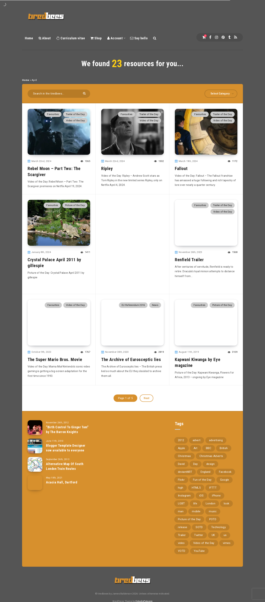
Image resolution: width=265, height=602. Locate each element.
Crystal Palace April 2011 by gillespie (54, 262)
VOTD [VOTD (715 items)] (181, 551)
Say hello (139, 38)
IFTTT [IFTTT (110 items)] (213, 487)
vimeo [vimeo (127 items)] (227, 543)
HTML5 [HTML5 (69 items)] (196, 487)
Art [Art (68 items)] (195, 448)
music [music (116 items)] (213, 511)
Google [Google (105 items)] (224, 479)
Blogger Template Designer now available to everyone (65, 448)
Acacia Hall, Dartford (61, 482)
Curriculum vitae (70, 38)
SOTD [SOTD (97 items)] (199, 527)
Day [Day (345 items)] (195, 464)
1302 (159, 161)
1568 (232, 252)
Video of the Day (75, 120)
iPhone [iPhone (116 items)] (216, 495)
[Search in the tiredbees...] (59, 94)
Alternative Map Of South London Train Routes (64, 466)
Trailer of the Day (75, 114)
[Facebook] (210, 37)
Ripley (107, 168)
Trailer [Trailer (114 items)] (182, 535)
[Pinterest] (223, 37)
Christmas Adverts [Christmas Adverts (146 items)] (211, 456)
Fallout (181, 168)
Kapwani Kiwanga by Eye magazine (197, 362)
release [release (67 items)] (182, 527)
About (44, 38)
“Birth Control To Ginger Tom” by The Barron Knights (67, 429)
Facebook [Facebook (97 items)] (225, 472)
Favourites (53, 114)
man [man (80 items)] (180, 511)
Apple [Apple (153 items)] (181, 448)
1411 (85, 252)
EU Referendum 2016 (133, 305)
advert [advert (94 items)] (197, 440)
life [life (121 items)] (195, 503)
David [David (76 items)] (181, 464)
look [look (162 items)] (226, 503)
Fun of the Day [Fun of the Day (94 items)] (202, 479)
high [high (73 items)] (180, 487)
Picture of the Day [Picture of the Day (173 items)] (189, 519)
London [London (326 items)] (210, 503)
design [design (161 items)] (210, 464)
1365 (85, 161)
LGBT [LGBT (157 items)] (181, 503)
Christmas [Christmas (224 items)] (184, 456)
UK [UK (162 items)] (213, 535)
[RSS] (235, 37)
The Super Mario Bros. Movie (55, 359)
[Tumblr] (229, 37)
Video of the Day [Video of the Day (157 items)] (203, 543)
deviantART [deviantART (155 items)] (185, 472)
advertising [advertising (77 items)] (216, 440)
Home (29, 38)
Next (146, 398)
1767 (85, 352)
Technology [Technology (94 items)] (218, 527)
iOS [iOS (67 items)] (201, 495)
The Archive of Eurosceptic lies (131, 359)
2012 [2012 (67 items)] (181, 440)
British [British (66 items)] (224, 448)
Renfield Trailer (189, 259)
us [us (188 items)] (225, 535)
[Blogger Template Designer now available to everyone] (35, 446)
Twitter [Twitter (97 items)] (198, 535)
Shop (96, 38)
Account (115, 38)
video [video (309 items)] (181, 543)
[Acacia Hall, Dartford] (35, 482)
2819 (159, 352)
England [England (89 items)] (205, 472)
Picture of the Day (75, 205)
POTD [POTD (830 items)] (212, 519)
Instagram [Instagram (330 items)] (184, 495)
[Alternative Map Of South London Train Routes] (35, 464)
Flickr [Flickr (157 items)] (181, 479)
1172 (232, 161)
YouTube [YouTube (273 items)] (199, 551)
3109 (232, 352)
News (155, 305)
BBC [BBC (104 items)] (208, 448)
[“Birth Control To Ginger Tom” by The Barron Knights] (35, 427)
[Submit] (84, 93)
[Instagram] (216, 37)
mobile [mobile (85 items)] (196, 511)
